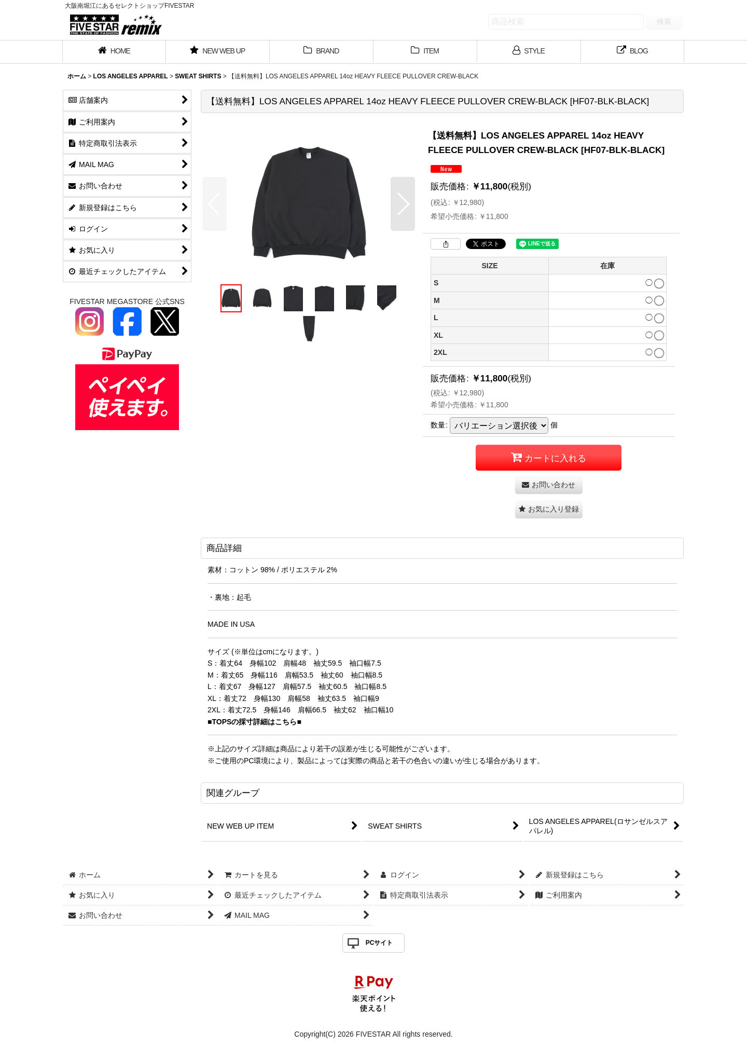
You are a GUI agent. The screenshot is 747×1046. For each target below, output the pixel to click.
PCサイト (379, 942)
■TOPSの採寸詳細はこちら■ (254, 722)
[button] (214, 204)
